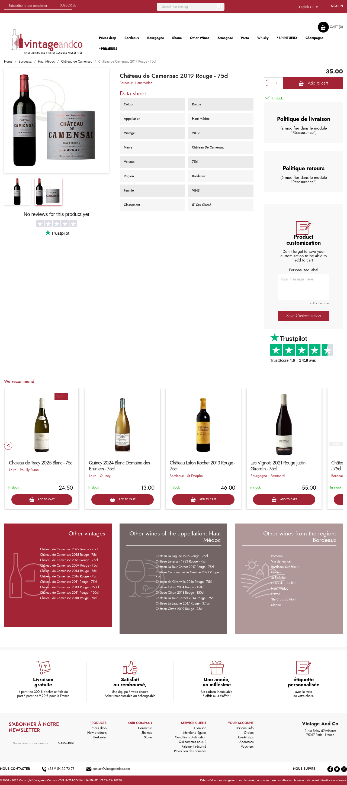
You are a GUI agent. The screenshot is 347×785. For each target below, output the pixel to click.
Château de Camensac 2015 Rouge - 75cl (68, 554)
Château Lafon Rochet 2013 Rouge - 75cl (202, 466)
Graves (276, 572)
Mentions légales (194, 732)
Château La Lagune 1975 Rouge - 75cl (182, 556)
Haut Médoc (143, 82)
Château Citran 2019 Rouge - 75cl (179, 608)
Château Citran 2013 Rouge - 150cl (180, 592)
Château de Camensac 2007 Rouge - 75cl (69, 565)
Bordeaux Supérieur (285, 566)
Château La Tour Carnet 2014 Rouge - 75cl (185, 598)
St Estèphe (195, 475)
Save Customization (303, 316)
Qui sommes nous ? (192, 741)
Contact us (145, 728)
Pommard (278, 475)
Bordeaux (126, 82)
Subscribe (68, 5)
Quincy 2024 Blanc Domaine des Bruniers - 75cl (119, 466)
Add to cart (313, 83)
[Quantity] (276, 83)
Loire (12, 469)
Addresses (246, 741)
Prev (8, 446)
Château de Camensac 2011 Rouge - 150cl (69, 592)
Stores (148, 737)
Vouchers (247, 746)
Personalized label (303, 270)
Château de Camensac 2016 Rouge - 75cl (68, 576)
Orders (249, 732)
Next (336, 444)
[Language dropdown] (309, 7)
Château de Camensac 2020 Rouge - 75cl (69, 560)
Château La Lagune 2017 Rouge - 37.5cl (183, 603)
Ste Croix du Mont (283, 599)
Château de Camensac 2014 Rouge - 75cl (68, 570)
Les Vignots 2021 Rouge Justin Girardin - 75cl (278, 466)
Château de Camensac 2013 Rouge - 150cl (69, 587)
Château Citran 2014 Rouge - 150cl (180, 587)
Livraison (200, 728)
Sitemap (147, 732)
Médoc (276, 604)
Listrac (275, 594)
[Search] (190, 7)
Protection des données (190, 751)
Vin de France (281, 561)
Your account (240, 723)
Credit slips (245, 737)
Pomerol (277, 556)
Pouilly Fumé (29, 469)
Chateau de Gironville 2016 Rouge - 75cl (184, 581)
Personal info (245, 728)
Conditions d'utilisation (190, 737)
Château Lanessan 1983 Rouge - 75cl (181, 561)
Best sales (100, 737)
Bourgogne (258, 475)
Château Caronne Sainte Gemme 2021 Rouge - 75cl (188, 574)
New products (97, 732)
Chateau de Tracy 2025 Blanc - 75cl (41, 463)
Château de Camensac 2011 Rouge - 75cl (68, 581)
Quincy (105, 475)
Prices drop (99, 728)
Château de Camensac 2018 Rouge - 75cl (68, 598)
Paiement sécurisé (194, 746)
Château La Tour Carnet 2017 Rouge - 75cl (185, 566)
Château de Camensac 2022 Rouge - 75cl (69, 549)
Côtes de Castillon (283, 583)
